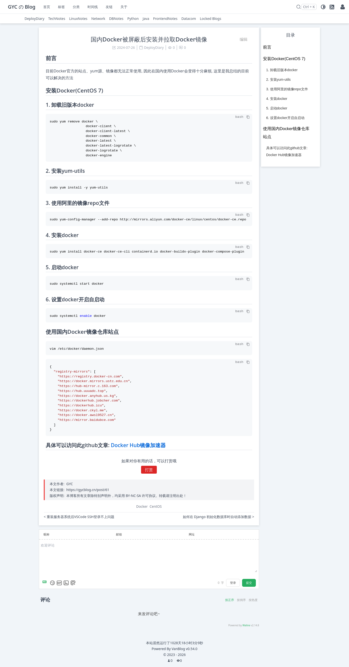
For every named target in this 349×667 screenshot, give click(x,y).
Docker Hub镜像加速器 (138, 445)
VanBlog (184, 648)
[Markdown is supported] (45, 583)
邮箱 (119, 534)
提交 (249, 583)
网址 (192, 534)
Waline (246, 625)
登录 (233, 583)
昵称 (46, 534)
